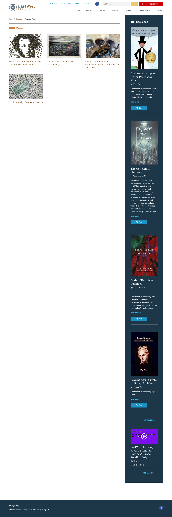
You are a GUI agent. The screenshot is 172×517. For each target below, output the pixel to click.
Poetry (90, 10)
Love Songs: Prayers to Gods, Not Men (144, 381)
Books (160, 11)
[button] (144, 436)
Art (78, 11)
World (129, 10)
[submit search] (134, 4)
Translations (145, 10)
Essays (116, 10)
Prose (103, 10)
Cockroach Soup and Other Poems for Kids (144, 77)
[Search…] (116, 4)
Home (11, 19)
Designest (45, 510)
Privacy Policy (14, 506)
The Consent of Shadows (140, 170)
